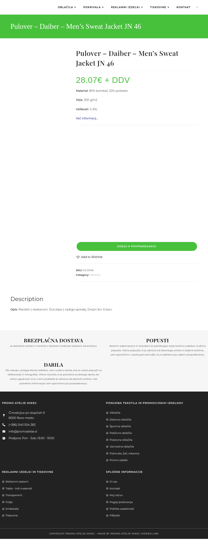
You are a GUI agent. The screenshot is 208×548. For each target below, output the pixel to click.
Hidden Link (150, 533)
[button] (89, 257)
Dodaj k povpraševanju (136, 246)
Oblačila (95, 274)
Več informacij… (87, 118)
